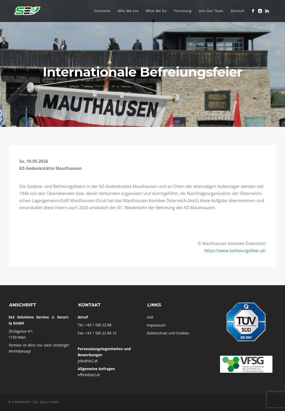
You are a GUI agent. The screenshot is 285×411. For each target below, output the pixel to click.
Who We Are (128, 11)
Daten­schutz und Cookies (168, 333)
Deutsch (238, 11)
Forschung (182, 11)
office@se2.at (89, 374)
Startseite (102, 11)
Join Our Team (211, 11)
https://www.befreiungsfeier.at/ (235, 250)
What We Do (156, 11)
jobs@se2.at (87, 360)
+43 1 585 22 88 (98, 324)
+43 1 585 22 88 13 (100, 333)
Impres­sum (156, 325)
